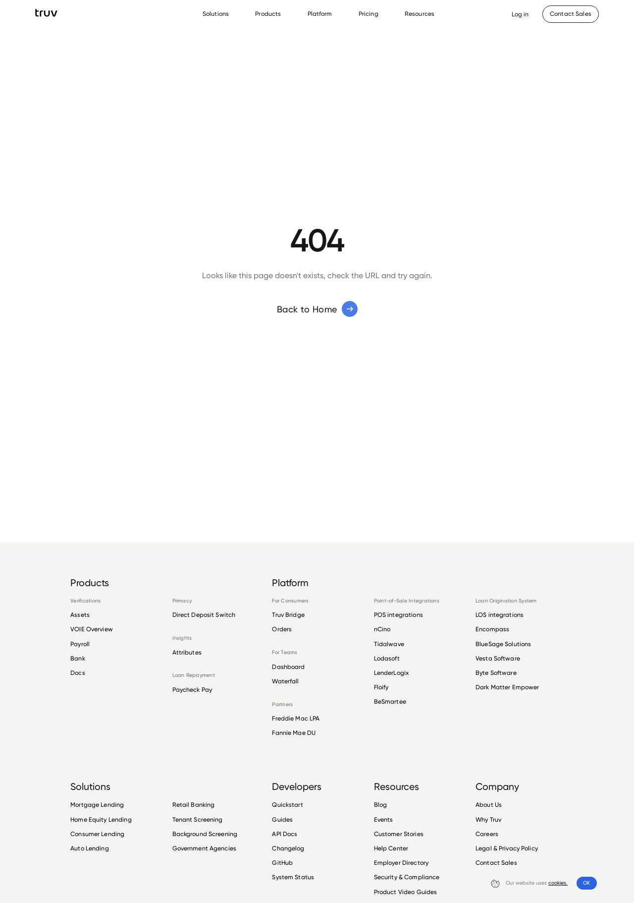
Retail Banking (193, 804)
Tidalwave (389, 644)
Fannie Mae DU (294, 732)
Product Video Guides (405, 892)
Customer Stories (398, 834)
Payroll (80, 644)
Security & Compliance (407, 877)
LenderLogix (391, 672)
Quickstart (287, 804)
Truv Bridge (288, 614)
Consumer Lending (97, 834)
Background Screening (205, 834)
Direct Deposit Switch (204, 614)
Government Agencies (204, 848)
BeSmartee (390, 701)
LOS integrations (500, 614)
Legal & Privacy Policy (507, 848)
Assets (80, 614)
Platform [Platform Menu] (320, 13)
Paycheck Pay (192, 689)
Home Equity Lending (100, 819)
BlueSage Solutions (503, 644)
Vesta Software (498, 658)
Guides (282, 819)
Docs (77, 672)
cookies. (558, 883)
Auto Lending (89, 848)
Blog (380, 804)
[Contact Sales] (570, 14)
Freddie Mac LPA (295, 718)
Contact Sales (496, 862)
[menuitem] (218, 14)
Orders (282, 629)
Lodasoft (387, 658)
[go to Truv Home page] (46, 13)
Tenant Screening (197, 819)
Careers (487, 834)
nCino (382, 629)
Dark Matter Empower (507, 687)
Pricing (368, 13)
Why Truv (488, 819)
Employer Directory (401, 862)
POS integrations (398, 614)
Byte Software (496, 672)
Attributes (187, 652)
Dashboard (288, 666)
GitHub (282, 862)
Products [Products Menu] (268, 13)
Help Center (391, 848)
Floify (381, 687)
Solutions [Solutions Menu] (216, 13)
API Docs (284, 834)
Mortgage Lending (97, 804)
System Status (293, 877)
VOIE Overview (91, 629)
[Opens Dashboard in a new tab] (520, 13)
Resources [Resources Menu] (419, 13)
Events (383, 819)
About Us (489, 804)
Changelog (288, 848)
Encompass (492, 629)
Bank (77, 658)
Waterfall (285, 681)
